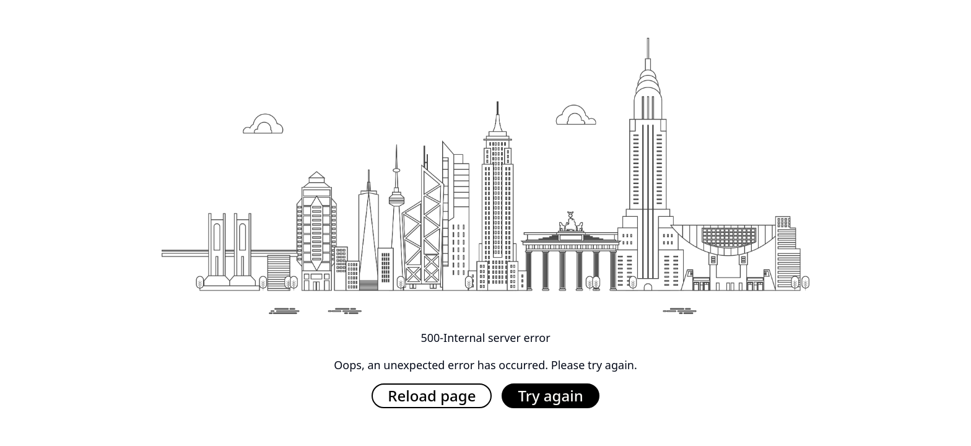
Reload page (432, 395)
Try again (550, 395)
